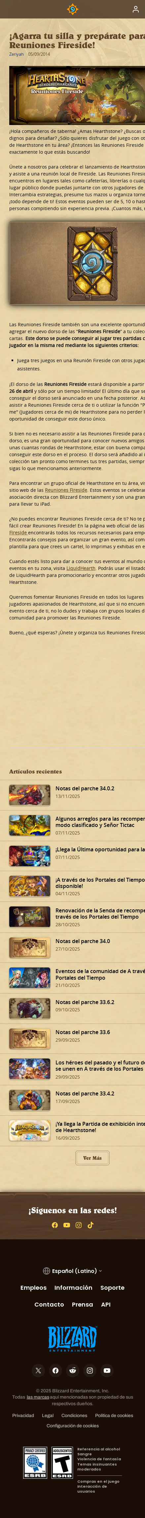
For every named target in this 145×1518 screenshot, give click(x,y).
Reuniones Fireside (66, 490)
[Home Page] (72, 9)
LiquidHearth (80, 568)
